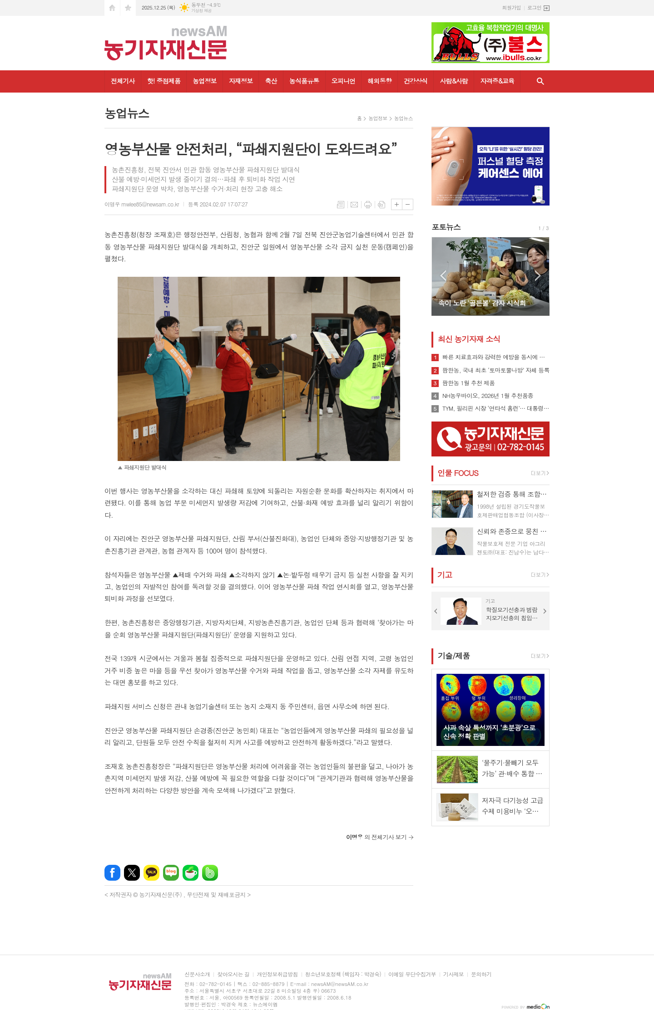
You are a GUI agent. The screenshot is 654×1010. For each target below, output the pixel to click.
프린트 (367, 204)
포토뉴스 (446, 226)
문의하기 (481, 974)
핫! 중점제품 (163, 80)
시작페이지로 (112, 8)
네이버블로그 (171, 873)
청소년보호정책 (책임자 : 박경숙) (343, 974)
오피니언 (344, 80)
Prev (443, 275)
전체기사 (123, 80)
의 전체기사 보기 (376, 837)
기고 (444, 574)
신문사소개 (197, 974)
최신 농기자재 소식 (469, 338)
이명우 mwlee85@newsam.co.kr (141, 204)
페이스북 (112, 873)
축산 (271, 80)
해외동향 (379, 80)
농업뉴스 (403, 118)
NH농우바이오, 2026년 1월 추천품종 (487, 396)
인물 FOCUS (457, 472)
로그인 (534, 7)
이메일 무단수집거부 (412, 974)
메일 (354, 204)
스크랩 (381, 204)
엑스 (132, 873)
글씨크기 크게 (396, 204)
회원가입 (511, 7)
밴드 (210, 873)
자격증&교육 (497, 80)
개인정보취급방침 (277, 974)
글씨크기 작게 (407, 204)
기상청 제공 (201, 11)
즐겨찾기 (128, 8)
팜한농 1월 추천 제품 (468, 383)
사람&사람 (454, 80)
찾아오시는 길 (233, 974)
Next (538, 275)
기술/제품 (454, 655)
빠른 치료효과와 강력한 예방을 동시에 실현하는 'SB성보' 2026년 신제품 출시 (496, 357)
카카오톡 (151, 873)
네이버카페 (190, 873)
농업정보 (205, 80)
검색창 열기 (540, 81)
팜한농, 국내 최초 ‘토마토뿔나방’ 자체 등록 (496, 370)
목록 (340, 204)
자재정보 (241, 80)
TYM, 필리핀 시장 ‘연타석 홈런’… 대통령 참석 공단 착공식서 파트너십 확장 (496, 408)
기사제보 (453, 974)
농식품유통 (304, 80)
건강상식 (416, 80)
